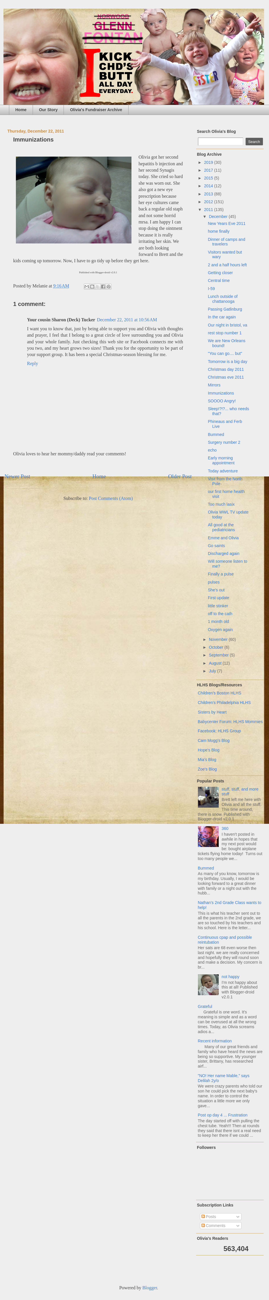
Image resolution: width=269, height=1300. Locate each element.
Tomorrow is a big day (227, 361)
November (219, 639)
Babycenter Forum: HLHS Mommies (230, 721)
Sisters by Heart (212, 712)
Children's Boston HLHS (220, 693)
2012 (209, 201)
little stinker (218, 606)
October (217, 647)
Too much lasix (221, 504)
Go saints (216, 545)
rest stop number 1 (225, 333)
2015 (209, 178)
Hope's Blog (209, 750)
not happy (231, 976)
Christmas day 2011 (226, 369)
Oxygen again (220, 629)
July (213, 671)
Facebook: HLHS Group (219, 731)
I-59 (211, 288)
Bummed (216, 434)
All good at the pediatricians (221, 527)
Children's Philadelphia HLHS (224, 702)
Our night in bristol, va (227, 325)
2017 (209, 170)
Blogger (149, 1287)
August (215, 663)
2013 (209, 194)
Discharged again (223, 553)
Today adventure (223, 471)
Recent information (215, 1041)
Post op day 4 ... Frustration (223, 1115)
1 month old (218, 621)
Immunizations (221, 393)
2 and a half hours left (227, 265)
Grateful (205, 1006)
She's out (216, 590)
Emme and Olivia (223, 538)
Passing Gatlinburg (225, 309)
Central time (218, 280)
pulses (213, 582)
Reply (32, 363)
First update (218, 597)
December (219, 216)
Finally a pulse (221, 574)
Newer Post (17, 476)
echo (212, 450)
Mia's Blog (207, 759)
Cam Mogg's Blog (214, 740)
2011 (209, 209)
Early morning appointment (221, 460)
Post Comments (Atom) (111, 498)
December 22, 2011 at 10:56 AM (127, 319)
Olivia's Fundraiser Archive (96, 109)
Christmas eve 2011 (226, 377)
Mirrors (214, 385)
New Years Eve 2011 (226, 223)
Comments (213, 1225)
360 (225, 828)
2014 (209, 186)
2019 (209, 162)
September (219, 655)
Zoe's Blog (207, 769)
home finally (218, 231)
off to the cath (220, 613)
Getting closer (220, 272)
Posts (208, 1216)
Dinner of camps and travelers (226, 242)
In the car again (222, 317)
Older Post (180, 476)
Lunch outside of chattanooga (223, 299)
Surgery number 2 (224, 442)
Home (21, 109)
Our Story (48, 109)
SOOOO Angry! (221, 401)
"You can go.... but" (225, 353)
